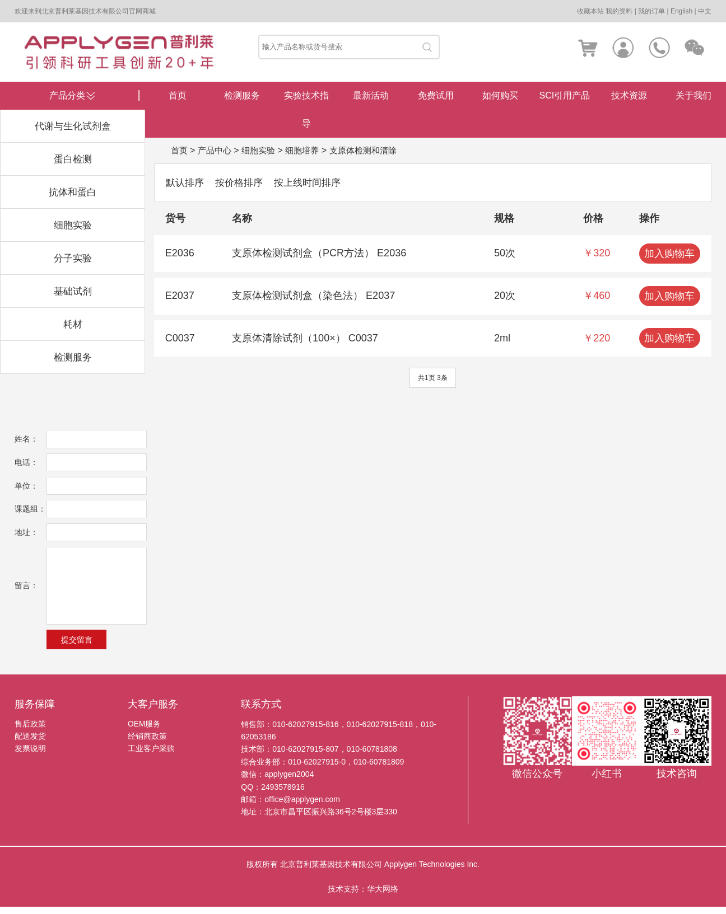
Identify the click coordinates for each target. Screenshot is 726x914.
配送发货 (30, 743)
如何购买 (500, 95)
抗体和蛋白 (73, 192)
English (681, 11)
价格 (593, 218)
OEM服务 (144, 731)
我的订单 (651, 11)
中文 (704, 11)
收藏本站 (590, 11)
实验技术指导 (306, 109)
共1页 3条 (433, 378)
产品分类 (67, 95)
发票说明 (30, 756)
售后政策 (30, 731)
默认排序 (186, 182)
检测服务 (73, 357)
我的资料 (619, 11)
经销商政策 (147, 743)
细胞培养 (309, 150)
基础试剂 (73, 291)
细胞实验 (73, 225)
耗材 (73, 324)
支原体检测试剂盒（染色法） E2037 (313, 296)
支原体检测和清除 (373, 150)
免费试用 (436, 95)
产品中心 (217, 150)
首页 (178, 95)
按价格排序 (242, 182)
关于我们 (693, 95)
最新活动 (371, 95)
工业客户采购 (151, 756)
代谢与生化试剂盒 (72, 126)
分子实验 (73, 258)
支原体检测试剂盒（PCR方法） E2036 (319, 253)
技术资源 (629, 95)
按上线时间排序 (314, 182)
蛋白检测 (73, 159)
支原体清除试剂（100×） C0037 (305, 338)
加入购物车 (669, 254)
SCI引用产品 (564, 95)
